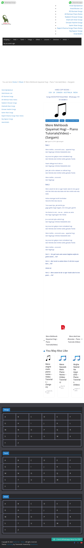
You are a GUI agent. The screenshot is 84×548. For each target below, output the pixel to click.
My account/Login (9, 43)
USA (50, 92)
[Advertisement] (42, 60)
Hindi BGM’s (78, 34)
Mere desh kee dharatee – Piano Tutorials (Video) (75, 339)
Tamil (23, 40)
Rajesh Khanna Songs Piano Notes (69, 28)
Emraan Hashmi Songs (74, 23)
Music (62, 120)
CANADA (59, 92)
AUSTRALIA (68, 92)
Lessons (47, 40)
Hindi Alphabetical (75, 6)
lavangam (60, 141)
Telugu (31, 40)
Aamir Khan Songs (75, 25)
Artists (66, 40)
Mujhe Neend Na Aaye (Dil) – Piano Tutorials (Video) (76, 374)
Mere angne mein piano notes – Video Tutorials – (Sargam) (48, 375)
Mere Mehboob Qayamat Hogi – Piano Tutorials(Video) (51, 340)
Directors (57, 40)
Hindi (15, 40)
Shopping (7, 40)
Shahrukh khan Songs (74, 20)
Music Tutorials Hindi (72, 120)
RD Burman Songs (75, 11)
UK (54, 92)
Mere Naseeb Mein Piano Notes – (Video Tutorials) (62, 373)
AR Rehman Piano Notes (73, 14)
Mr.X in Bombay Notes (52, 120)
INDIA (75, 92)
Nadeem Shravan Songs (73, 17)
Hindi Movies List (76, 8)
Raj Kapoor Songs (75, 31)
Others (39, 40)
